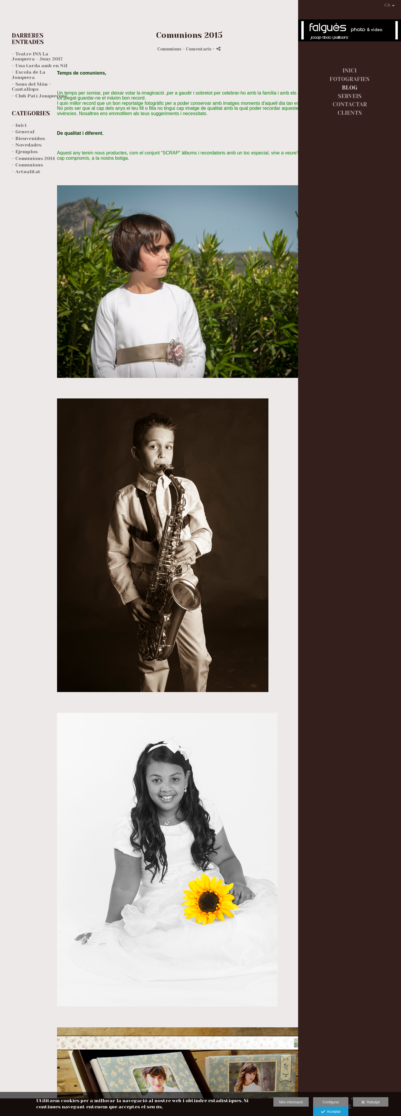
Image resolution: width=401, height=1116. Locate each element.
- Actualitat (26, 171)
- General (23, 131)
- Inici (19, 125)
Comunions (169, 49)
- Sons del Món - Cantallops (31, 86)
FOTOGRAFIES (350, 79)
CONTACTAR (350, 104)
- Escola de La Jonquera (28, 74)
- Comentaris (198, 49)
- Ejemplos (25, 151)
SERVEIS (350, 96)
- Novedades (26, 145)
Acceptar (331, 1112)
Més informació (291, 1102)
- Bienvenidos (28, 138)
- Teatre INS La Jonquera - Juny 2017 (37, 56)
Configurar (331, 1102)
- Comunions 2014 (33, 158)
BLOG (349, 88)
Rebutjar (370, 1102)
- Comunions (27, 165)
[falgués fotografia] (349, 33)
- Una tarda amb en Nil (39, 65)
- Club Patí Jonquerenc (39, 96)
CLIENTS (349, 113)
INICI (349, 71)
